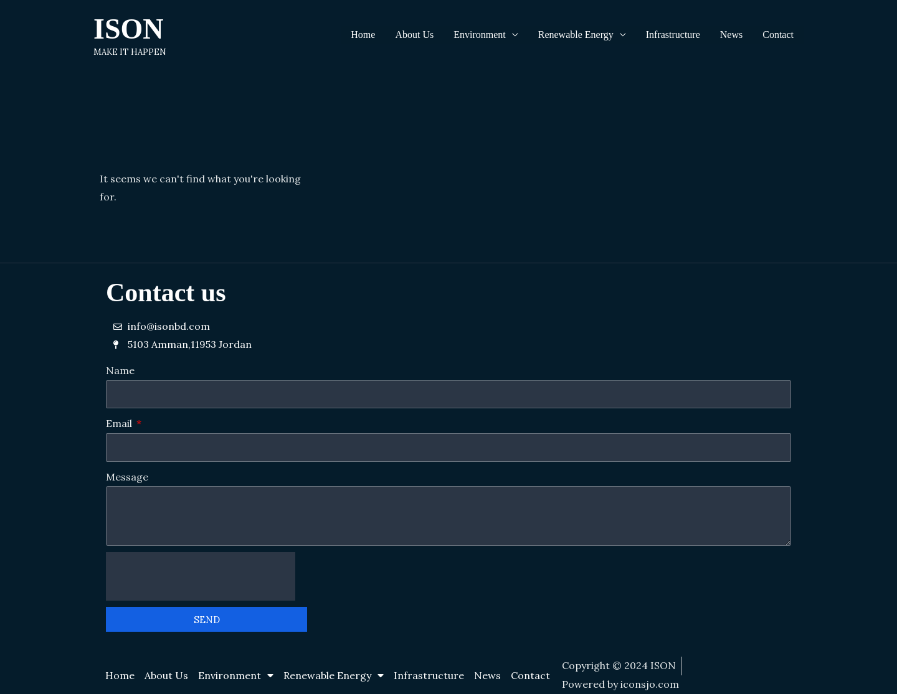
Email (120, 423)
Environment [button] (479, 34)
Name (120, 370)
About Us (414, 34)
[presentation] (200, 576)
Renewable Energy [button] (576, 34)
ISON (128, 29)
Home (363, 34)
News (731, 34)
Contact (778, 34)
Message (127, 477)
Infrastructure (673, 34)
